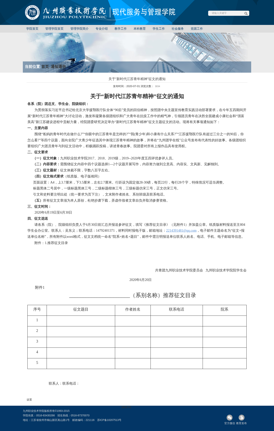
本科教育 (140, 28)
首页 (45, 66)
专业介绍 (102, 28)
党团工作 (197, 28)
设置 (29, 399)
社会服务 (178, 28)
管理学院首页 (54, 28)
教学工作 (121, 28)
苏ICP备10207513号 (109, 419)
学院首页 (32, 28)
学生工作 (159, 28)
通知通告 (58, 66)
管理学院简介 (79, 28)
